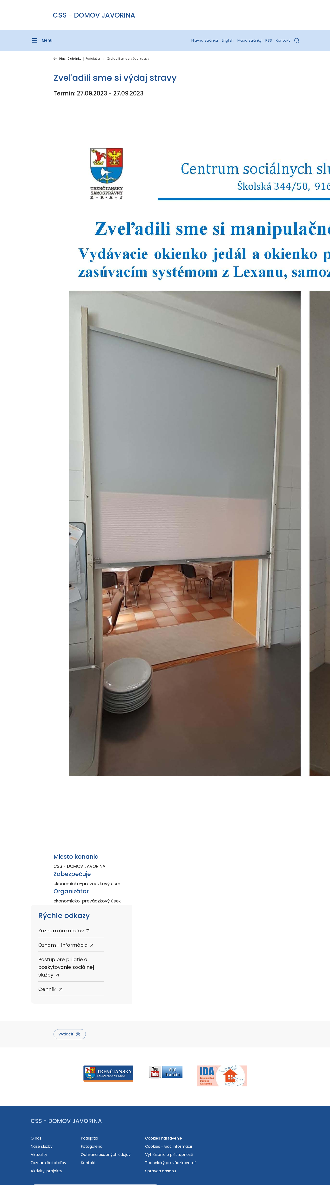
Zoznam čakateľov (61, 930)
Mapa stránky (249, 40)
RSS (268, 40)
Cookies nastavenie (163, 1138)
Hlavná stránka (204, 40)
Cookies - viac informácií (168, 1146)
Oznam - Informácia (63, 945)
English (228, 40)
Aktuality (39, 1154)
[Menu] (41, 40)
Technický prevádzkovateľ (170, 1163)
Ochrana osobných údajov (106, 1154)
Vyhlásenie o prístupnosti (169, 1154)
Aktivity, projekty (46, 1171)
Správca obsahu (160, 1171)
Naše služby (42, 1146)
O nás (36, 1138)
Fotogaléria (91, 1146)
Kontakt (283, 40)
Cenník (47, 989)
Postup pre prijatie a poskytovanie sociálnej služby (66, 967)
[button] (297, 40)
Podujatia (93, 59)
